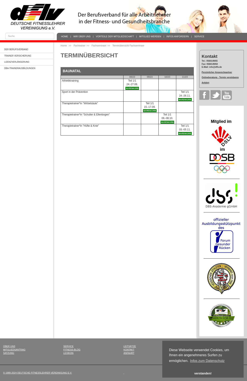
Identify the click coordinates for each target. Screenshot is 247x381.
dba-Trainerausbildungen (19, 68)
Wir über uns (81, 36)
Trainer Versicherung (17, 56)
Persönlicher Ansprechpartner (217, 72)
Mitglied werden (150, 36)
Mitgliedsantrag (14, 349)
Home (64, 36)
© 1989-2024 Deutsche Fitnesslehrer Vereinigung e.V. (37, 372)
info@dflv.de (215, 67)
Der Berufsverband (16, 49)
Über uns (9, 346)
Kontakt (129, 349)
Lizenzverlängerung (16, 62)
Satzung (8, 353)
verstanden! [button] (203, 373)
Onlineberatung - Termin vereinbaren (220, 77)
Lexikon (68, 353)
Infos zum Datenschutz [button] (207, 361)
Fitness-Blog (71, 349)
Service (199, 36)
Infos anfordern (178, 36)
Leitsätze (130, 346)
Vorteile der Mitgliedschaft (115, 36)
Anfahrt (205, 83)
